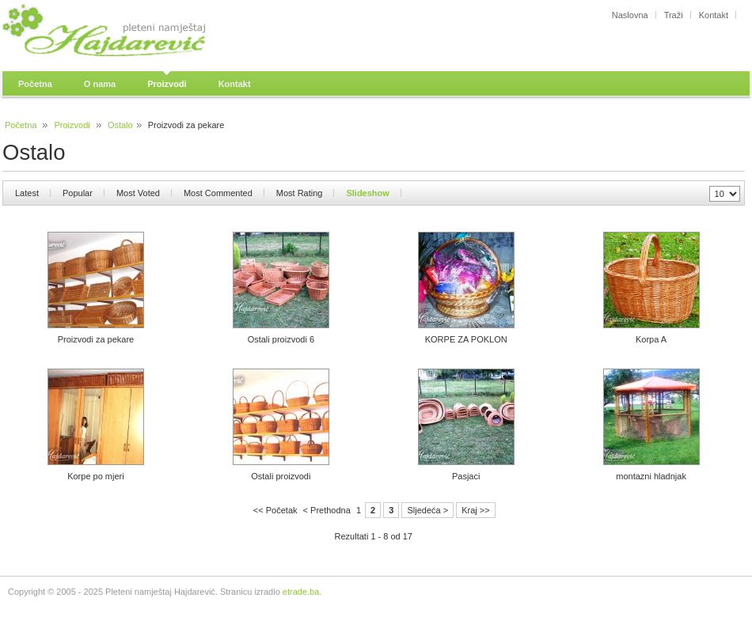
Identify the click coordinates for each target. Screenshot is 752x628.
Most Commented (218, 193)
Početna (20, 125)
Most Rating (299, 193)
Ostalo (120, 125)
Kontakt (713, 15)
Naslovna (630, 15)
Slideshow (367, 193)
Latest (27, 193)
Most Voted (138, 193)
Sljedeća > (427, 510)
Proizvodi (72, 125)
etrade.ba (301, 591)
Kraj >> (475, 510)
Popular (78, 193)
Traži (673, 15)
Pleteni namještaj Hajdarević (146, 31)
